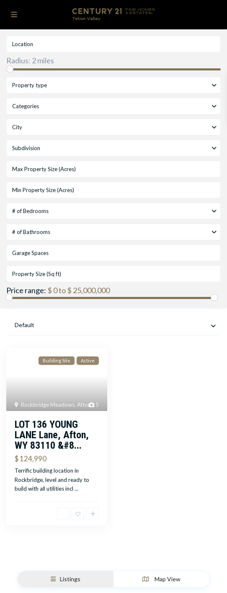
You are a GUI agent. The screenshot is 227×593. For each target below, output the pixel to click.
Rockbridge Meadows (48, 404)
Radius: (30, 60)
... (76, 488)
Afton (84, 404)
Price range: (26, 290)
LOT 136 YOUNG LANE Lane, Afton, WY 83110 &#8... (52, 435)
